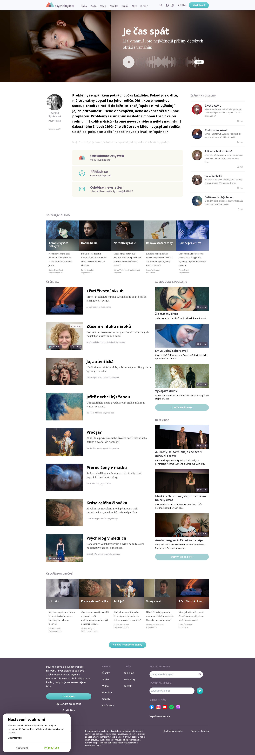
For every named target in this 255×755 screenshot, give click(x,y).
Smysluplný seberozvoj (171, 351)
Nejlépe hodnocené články (127, 644)
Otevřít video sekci (182, 556)
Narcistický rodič (125, 243)
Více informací (15, 737)
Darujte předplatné (68, 703)
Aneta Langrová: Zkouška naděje (179, 540)
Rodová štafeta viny (159, 243)
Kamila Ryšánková (54, 114)
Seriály (125, 5)
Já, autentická (213, 176)
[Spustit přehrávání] (128, 62)
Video (103, 5)
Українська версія (159, 716)
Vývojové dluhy (166, 391)
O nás (143, 5)
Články (84, 5)
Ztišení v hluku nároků (219, 151)
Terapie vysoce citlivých (58, 244)
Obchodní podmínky (173, 730)
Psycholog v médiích (106, 538)
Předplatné (199, 5)
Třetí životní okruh (216, 130)
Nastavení (22, 747)
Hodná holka (89, 243)
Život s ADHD (213, 105)
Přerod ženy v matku (107, 467)
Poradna (113, 5)
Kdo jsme (129, 672)
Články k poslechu (203, 95)
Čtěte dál (52, 281)
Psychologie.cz (60, 5)
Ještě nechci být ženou (219, 197)
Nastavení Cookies (200, 730)
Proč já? (94, 432)
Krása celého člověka (107, 502)
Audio (94, 5)
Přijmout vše (51, 747)
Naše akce (108, 705)
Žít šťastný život (166, 314)
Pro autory (129, 679)
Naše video (162, 420)
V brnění (54, 601)
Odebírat (200, 690)
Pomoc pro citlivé (190, 243)
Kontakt (128, 685)
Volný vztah (153, 601)
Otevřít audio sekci (182, 407)
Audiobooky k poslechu (171, 281)
